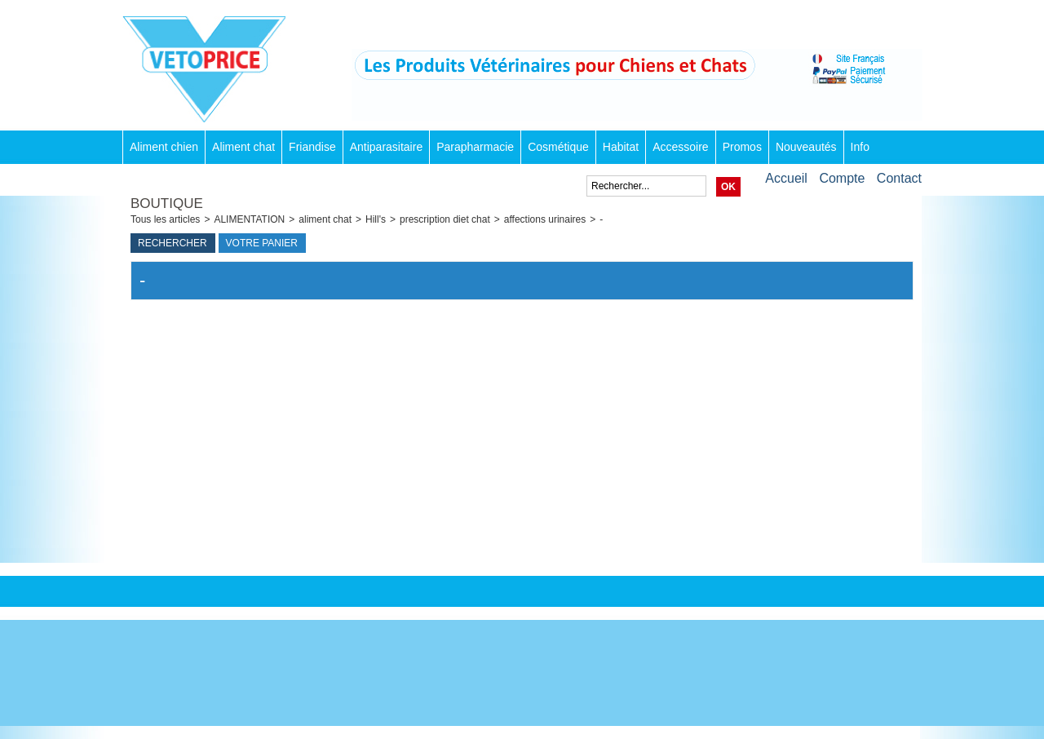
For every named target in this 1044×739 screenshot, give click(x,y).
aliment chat (325, 219)
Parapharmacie (475, 146)
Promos (742, 146)
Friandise (312, 146)
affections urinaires (545, 219)
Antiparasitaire (386, 146)
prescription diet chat (445, 219)
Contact (899, 178)
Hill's (375, 219)
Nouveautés (806, 146)
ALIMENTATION (249, 219)
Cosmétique (558, 146)
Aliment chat (243, 146)
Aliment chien (164, 146)
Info (860, 146)
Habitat (621, 146)
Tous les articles (165, 219)
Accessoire (680, 146)
